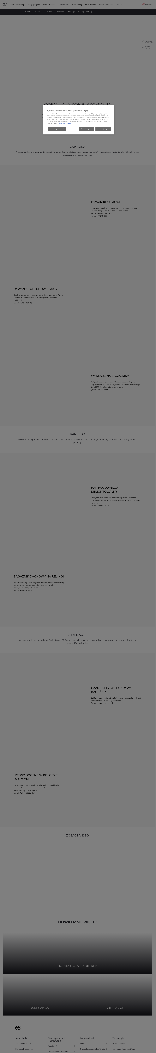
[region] (78, 119)
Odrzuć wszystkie (86, 129)
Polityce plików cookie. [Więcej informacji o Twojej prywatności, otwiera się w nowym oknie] (64, 123)
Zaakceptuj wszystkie (103, 129)
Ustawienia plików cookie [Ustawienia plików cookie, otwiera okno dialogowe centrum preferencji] (57, 129)
